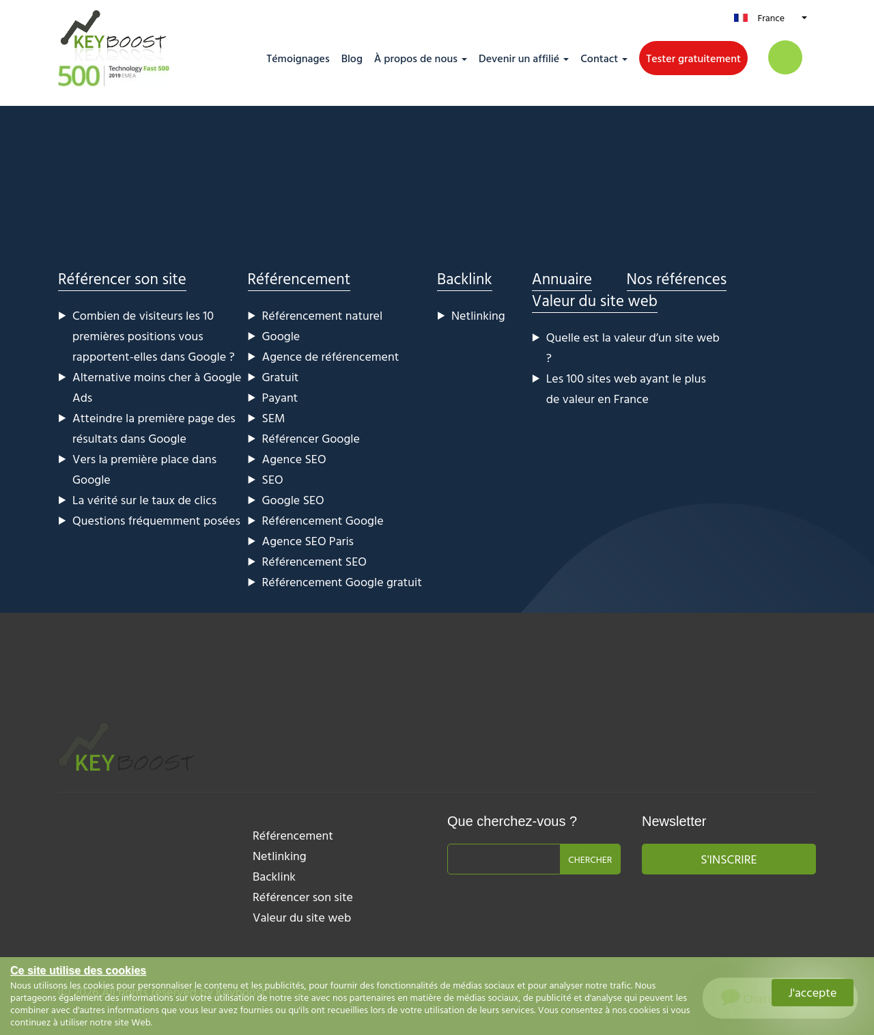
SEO (272, 479)
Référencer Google (311, 438)
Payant (280, 397)
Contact (599, 58)
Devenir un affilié (519, 58)
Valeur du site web (595, 300)
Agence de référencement (330, 356)
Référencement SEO (314, 561)
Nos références (677, 278)
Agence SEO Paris (308, 541)
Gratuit (280, 377)
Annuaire (562, 278)
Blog (352, 58)
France (771, 17)
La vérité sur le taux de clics (144, 500)
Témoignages (297, 58)
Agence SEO (294, 459)
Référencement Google (323, 520)
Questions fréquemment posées (156, 520)
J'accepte (813, 992)
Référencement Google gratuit (342, 581)
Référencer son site (122, 278)
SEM (273, 418)
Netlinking (478, 315)
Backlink (464, 278)
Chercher (590, 859)
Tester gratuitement (693, 58)
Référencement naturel (322, 315)
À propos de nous (415, 58)
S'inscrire (729, 859)
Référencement (299, 278)
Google (281, 336)
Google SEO (293, 500)
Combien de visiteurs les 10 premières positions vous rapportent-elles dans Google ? (153, 335)
